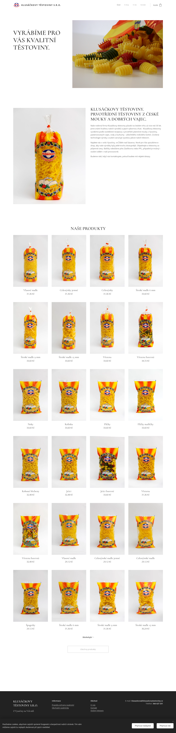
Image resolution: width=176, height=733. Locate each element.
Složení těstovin (97, 710)
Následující (87, 637)
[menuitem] (134, 5)
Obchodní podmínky (60, 708)
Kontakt (94, 708)
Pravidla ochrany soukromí (63, 705)
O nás (93, 705)
